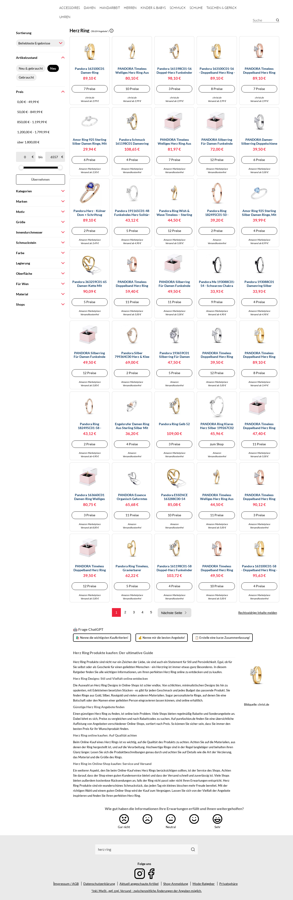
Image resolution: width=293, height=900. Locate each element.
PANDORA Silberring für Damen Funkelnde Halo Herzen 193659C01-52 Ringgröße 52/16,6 (217, 142)
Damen (90, 8)
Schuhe (196, 8)
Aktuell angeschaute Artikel (139, 884)
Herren (130, 8)
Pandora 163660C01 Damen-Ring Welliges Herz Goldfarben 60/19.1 (89, 497)
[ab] (25, 157)
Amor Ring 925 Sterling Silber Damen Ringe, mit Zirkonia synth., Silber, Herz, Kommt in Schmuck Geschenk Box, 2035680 (259, 213)
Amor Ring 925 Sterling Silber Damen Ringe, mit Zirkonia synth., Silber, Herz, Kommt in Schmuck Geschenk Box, (89, 142)
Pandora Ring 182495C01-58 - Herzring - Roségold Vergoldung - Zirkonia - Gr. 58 (89, 426)
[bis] (54, 157)
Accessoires (69, 8)
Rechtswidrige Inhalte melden (257, 613)
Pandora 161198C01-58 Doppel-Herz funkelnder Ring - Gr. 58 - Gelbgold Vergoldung (174, 568)
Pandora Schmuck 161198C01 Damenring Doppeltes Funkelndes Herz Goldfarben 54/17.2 (132, 142)
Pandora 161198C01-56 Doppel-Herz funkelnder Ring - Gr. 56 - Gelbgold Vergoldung (174, 71)
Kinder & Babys (153, 8)
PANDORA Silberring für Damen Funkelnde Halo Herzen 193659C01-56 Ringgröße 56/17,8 (89, 355)
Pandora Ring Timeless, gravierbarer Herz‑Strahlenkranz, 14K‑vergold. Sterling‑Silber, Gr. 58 (132, 568)
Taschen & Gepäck (221, 8)
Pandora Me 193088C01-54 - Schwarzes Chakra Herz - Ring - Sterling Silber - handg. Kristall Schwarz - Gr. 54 (217, 284)
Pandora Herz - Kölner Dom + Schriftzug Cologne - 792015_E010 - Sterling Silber (89, 213)
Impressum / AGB (66, 884)
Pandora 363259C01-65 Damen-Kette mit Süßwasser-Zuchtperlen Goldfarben (89, 284)
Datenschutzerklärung (99, 884)
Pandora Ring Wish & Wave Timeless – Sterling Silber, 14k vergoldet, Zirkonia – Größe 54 (174, 213)
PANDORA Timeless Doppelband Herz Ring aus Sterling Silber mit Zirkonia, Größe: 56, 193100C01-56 (89, 568)
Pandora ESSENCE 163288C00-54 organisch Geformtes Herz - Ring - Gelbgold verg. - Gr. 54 (174, 497)
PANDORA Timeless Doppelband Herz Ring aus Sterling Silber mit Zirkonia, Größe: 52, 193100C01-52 (217, 355)
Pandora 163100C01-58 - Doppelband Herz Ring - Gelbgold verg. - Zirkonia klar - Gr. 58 (259, 568)
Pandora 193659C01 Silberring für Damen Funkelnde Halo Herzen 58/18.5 (174, 355)
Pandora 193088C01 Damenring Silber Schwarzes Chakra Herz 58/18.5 (259, 284)
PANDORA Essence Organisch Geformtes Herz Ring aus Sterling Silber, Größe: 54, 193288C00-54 (132, 497)
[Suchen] (193, 849)
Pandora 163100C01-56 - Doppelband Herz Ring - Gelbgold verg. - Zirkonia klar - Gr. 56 (217, 71)
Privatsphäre (228, 884)
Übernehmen (40, 179)
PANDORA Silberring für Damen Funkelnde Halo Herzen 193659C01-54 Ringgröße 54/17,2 (174, 284)
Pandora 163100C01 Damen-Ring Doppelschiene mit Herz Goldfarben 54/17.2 (89, 71)
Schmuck (178, 8)
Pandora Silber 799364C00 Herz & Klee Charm (132, 355)
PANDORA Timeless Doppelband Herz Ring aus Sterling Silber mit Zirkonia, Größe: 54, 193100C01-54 (259, 426)
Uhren (65, 17)
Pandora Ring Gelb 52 (174, 424)
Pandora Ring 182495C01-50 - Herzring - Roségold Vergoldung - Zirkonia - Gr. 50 (216, 213)
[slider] (21, 167)
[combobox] (141, 849)
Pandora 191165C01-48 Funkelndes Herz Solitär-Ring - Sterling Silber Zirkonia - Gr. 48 (132, 213)
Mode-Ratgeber (204, 884)
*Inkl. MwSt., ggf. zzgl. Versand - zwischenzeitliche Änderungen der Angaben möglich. (146, 891)
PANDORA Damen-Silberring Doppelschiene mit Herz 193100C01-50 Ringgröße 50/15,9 (259, 142)
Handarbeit (110, 8)
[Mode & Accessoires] (34, 16)
